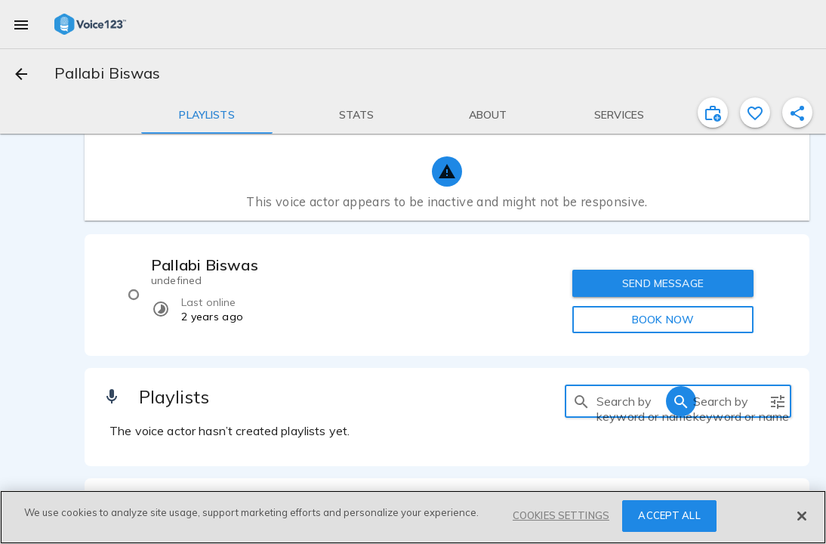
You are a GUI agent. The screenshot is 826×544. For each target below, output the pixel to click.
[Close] (801, 516)
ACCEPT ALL (669, 515)
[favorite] (755, 112)
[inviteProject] (713, 112)
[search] (581, 401)
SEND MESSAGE (663, 283)
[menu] (21, 24)
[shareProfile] (797, 112)
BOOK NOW (663, 319)
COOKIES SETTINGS (561, 515)
